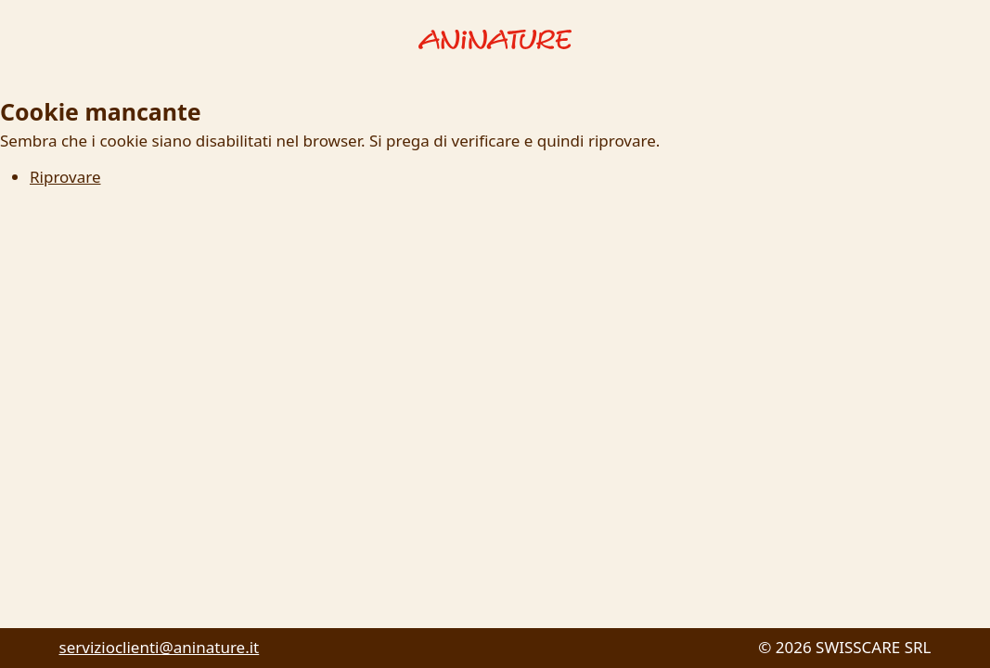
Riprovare (65, 176)
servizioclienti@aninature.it (159, 647)
